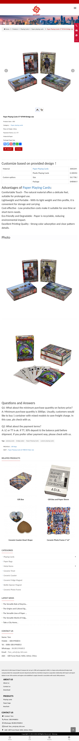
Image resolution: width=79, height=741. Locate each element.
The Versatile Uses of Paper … (15, 613)
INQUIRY (8, 149)
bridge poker (20, 441)
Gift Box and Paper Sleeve (58, 499)
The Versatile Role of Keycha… (15, 604)
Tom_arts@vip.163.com (17, 652)
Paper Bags (8, 561)
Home (7, 29)
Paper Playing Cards (40, 169)
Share (10, 738)
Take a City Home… (10, 622)
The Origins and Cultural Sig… (15, 608)
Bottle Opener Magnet (13, 585)
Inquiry (49, 738)
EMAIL (18, 149)
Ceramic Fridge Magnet (13, 580)
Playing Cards (24, 29)
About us (6, 683)
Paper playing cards (37, 29)
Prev (6, 70)
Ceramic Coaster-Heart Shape (21, 540)
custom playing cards (47, 441)
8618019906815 (18, 648)
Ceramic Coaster (10, 575)
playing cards (10, 441)
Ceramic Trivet (9, 571)
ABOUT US (8, 679)
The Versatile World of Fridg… (15, 618)
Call (29, 738)
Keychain (6, 706)
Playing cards (7, 700)
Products (15, 29)
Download (6, 690)
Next (73, 70)
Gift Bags (14, 447)
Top (69, 738)
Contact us (6, 686)
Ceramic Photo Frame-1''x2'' (58, 540)
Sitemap (54, 734)
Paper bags (7, 703)
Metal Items (8, 566)
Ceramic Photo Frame (12, 589)
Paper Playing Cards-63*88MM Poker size (21, 450)
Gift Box (20, 499)
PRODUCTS (8, 696)
